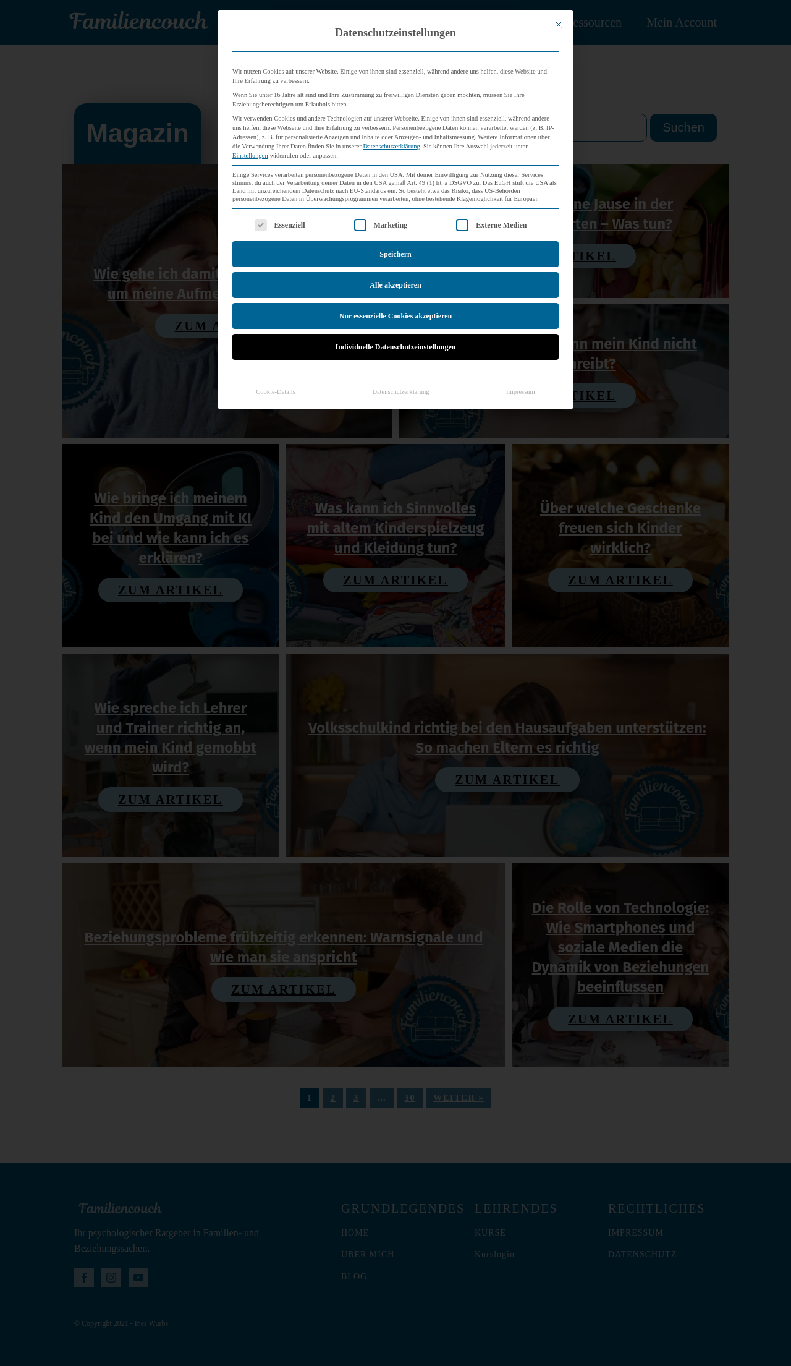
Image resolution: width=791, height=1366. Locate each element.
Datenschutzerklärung (391, 95)
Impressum (520, 341)
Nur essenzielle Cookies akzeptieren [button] (395, 265)
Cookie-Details (275, 341)
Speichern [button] (395, 203)
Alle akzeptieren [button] (395, 234)
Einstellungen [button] (250, 104)
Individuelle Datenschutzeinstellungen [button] (395, 296)
